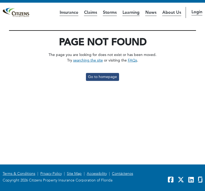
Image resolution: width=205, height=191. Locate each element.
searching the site (88, 60)
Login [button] (196, 11)
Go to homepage (102, 77)
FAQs (132, 60)
